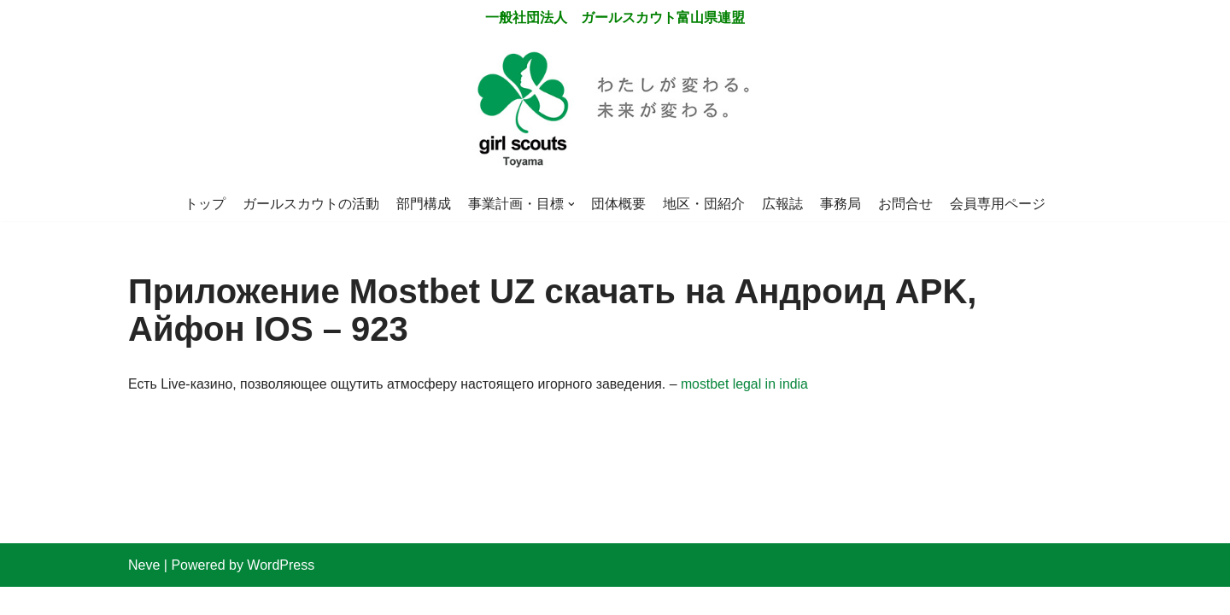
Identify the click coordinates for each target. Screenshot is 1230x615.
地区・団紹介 (705, 203)
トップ (205, 203)
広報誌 (783, 203)
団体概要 (619, 203)
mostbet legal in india (750, 385)
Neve (144, 593)
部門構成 (423, 203)
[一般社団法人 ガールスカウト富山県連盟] (615, 111)
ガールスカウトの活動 (311, 203)
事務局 (841, 203)
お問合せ (906, 203)
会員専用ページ (998, 203)
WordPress (280, 593)
